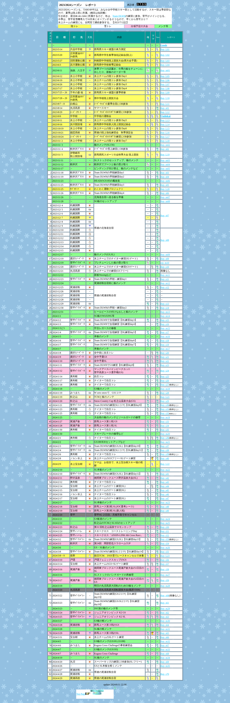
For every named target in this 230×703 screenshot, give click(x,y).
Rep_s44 (165, 486)
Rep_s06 (165, 193)
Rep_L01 (165, 49)
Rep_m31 (165, 629)
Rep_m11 (165, 275)
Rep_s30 (165, 405)
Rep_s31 (165, 409)
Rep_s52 (165, 535)
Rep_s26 (165, 380)
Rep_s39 (165, 454)
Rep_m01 (165, 70)
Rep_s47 (165, 498)
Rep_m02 (165, 145)
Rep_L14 (165, 124)
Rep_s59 (165, 580)
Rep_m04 (165, 164)
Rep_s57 (165, 564)
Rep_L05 (165, 76)
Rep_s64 (165, 625)
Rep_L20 (165, 189)
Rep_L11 (165, 104)
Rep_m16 (165, 336)
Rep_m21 (165, 442)
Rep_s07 (165, 215)
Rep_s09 (165, 258)
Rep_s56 (165, 560)
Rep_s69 (165, 662)
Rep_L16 (165, 132)
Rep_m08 (165, 201)
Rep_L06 (165, 80)
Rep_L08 (165, 88)
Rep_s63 (165, 616)
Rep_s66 (165, 637)
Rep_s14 (165, 308)
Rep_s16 (165, 324)
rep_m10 (165, 262)
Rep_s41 (165, 474)
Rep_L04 (165, 65)
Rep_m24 (165, 519)
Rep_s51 (165, 531)
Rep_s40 (165, 458)
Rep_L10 (165, 98)
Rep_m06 (165, 181)
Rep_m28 (165, 586)
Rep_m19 (165, 417)
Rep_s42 (165, 478)
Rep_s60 (165, 595)
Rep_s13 (165, 303)
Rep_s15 (165, 320)
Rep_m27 (165, 575)
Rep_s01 (165, 108)
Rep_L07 (165, 84)
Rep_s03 (165, 172)
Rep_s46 (165, 494)
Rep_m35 (165, 666)
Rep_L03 (165, 60)
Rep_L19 (165, 154)
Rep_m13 (165, 312)
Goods (164, 45)
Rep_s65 (165, 633)
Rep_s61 (165, 603)
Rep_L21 (165, 397)
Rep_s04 (165, 176)
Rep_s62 (165, 612)
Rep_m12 (165, 283)
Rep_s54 (165, 543)
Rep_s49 (165, 510)
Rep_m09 (165, 254)
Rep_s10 (165, 267)
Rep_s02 (165, 149)
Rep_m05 (165, 168)
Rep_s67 (165, 645)
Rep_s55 (165, 551)
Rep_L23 (165, 556)
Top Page (83, 694)
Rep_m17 (165, 348)
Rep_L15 (165, 128)
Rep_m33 (165, 649)
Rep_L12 (165, 112)
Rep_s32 (165, 413)
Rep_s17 (165, 332)
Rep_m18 (165, 389)
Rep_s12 (165, 287)
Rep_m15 (165, 328)
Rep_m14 (165, 316)
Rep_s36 (165, 438)
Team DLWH (118, 16)
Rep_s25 (165, 376)
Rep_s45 (165, 490)
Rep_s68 (165, 653)
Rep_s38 (165, 450)
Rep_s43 (165, 482)
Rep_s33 (165, 421)
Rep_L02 (165, 55)
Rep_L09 (165, 92)
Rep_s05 (165, 185)
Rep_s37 (165, 446)
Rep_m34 (165, 657)
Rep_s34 (165, 425)
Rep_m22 (165, 470)
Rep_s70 (165, 674)
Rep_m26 (165, 547)
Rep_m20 (165, 434)
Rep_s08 (165, 240)
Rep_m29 (165, 608)
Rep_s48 (165, 506)
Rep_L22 (165, 464)
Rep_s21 (165, 357)
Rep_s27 (165, 384)
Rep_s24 (165, 370)
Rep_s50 (165, 527)
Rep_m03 (165, 160)
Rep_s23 (165, 365)
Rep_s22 (165, 361)
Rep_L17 (165, 136)
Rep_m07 (165, 197)
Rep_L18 (165, 141)
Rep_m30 (165, 621)
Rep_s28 (165, 393)
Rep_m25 (165, 523)
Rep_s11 (165, 279)
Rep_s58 (165, 569)
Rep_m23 (165, 502)
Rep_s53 (165, 539)
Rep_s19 (165, 344)
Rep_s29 (165, 401)
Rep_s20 (165, 353)
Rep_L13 (165, 120)
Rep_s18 (165, 340)
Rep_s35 (165, 429)
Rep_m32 (165, 641)
